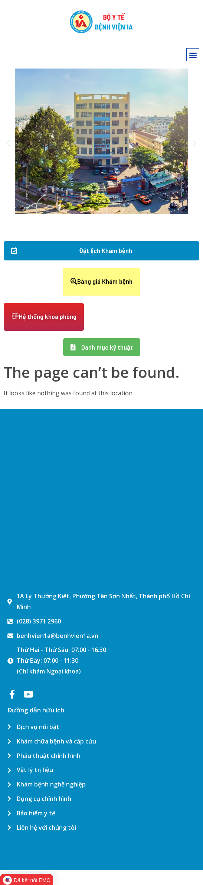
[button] (192, 54)
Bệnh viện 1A (40, 851)
